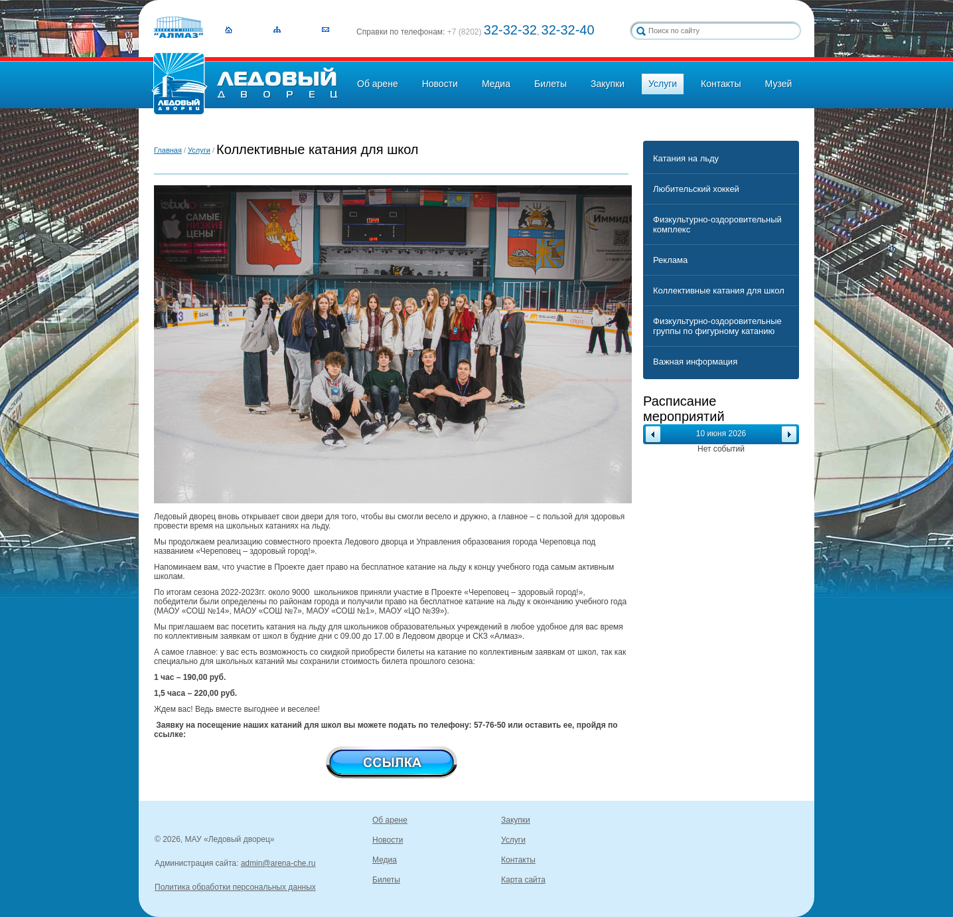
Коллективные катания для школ (718, 290)
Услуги (662, 83)
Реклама (670, 260)
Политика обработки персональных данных (235, 887)
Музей (778, 83)
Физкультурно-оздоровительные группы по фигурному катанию (717, 326)
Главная (168, 150)
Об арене (377, 83)
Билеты (550, 83)
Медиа (496, 83)
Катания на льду (686, 158)
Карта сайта (523, 879)
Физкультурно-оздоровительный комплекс (717, 224)
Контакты (721, 83)
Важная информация (695, 362)
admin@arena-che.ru (278, 863)
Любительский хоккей (696, 189)
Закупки (607, 83)
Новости (440, 83)
